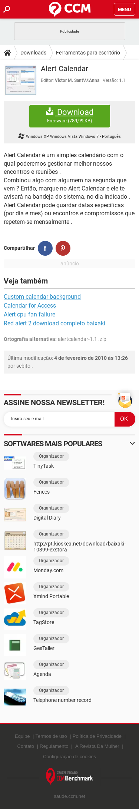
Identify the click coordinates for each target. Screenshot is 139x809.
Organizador (51, 456)
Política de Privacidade (97, 736)
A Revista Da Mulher (97, 746)
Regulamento (54, 746)
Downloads (33, 53)
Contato (25, 746)
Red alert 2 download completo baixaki (54, 323)
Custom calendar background (42, 296)
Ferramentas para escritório (88, 53)
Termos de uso (51, 736)
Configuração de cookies (69, 756)
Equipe (22, 736)
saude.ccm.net (69, 796)
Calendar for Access (30, 305)
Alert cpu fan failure (29, 314)
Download (69, 115)
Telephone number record (62, 700)
